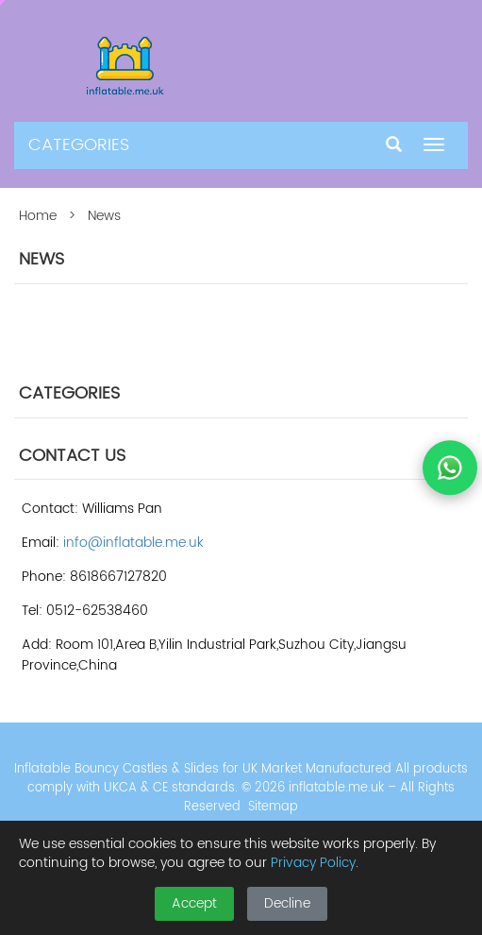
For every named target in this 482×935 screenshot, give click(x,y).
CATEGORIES (78, 145)
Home (38, 216)
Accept (194, 903)
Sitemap (273, 807)
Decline (287, 903)
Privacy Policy (313, 863)
